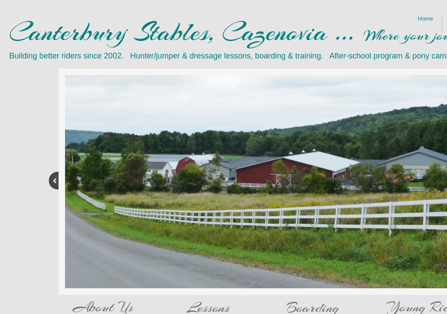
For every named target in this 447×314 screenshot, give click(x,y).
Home (425, 18)
